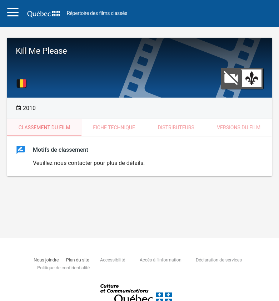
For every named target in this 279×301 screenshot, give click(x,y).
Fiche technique (114, 127)
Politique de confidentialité (63, 267)
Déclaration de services (219, 260)
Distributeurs (176, 127)
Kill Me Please (41, 51)
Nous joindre (46, 260)
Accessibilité (112, 260)
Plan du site (77, 260)
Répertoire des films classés (97, 13)
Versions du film (238, 127)
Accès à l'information (160, 260)
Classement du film (44, 127)
